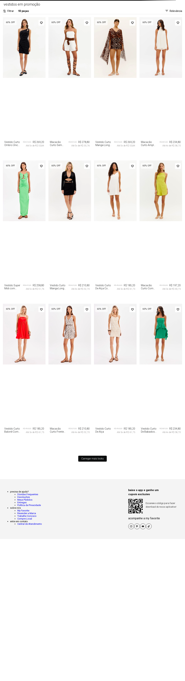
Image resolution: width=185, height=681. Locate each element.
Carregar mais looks (92, 459)
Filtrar (8, 11)
